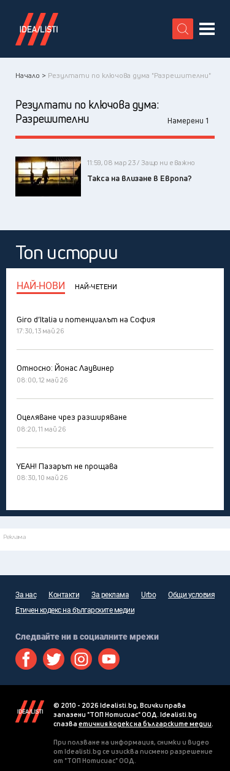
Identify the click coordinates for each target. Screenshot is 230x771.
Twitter (53, 659)
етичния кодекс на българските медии (145, 723)
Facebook (26, 659)
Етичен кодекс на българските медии (74, 610)
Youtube (109, 659)
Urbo (148, 595)
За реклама (110, 595)
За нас (25, 595)
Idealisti (29, 711)
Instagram (81, 659)
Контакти (63, 595)
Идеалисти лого (36, 28)
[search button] (182, 28)
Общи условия (191, 595)
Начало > (30, 75)
